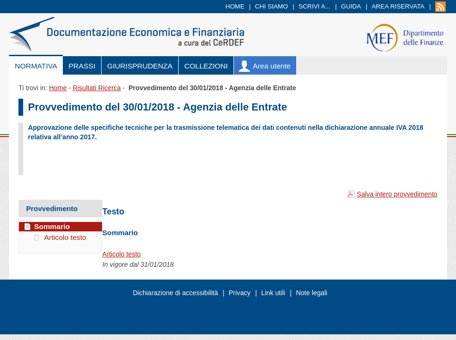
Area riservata (397, 6)
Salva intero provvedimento (397, 194)
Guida (351, 6)
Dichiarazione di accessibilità (175, 293)
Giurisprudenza (139, 66)
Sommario (52, 226)
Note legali (311, 293)
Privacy (239, 293)
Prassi (82, 66)
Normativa (36, 66)
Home (234, 6)
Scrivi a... (315, 6)
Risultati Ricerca (97, 88)
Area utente (272, 66)
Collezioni (206, 66)
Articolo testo (122, 254)
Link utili (273, 293)
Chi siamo (271, 6)
